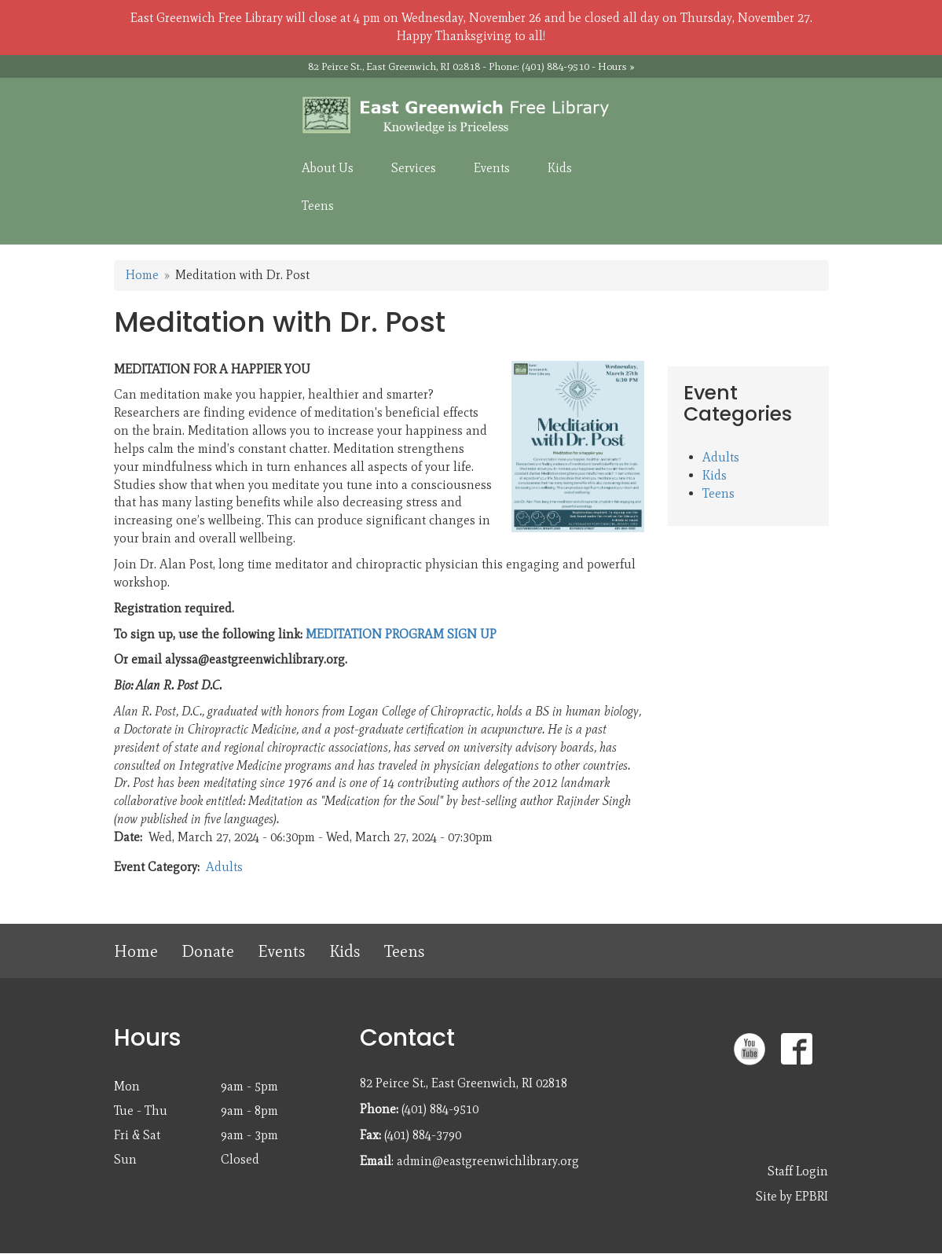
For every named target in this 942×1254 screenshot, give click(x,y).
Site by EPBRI (792, 1196)
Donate (207, 951)
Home (142, 274)
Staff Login (798, 1171)
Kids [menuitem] (560, 167)
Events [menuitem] (492, 167)
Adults (224, 866)
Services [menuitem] (413, 167)
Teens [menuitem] (318, 205)
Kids (714, 475)
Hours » (616, 66)
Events (282, 951)
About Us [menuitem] (328, 167)
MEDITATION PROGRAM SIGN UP (401, 634)
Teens (718, 493)
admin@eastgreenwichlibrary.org (488, 1160)
